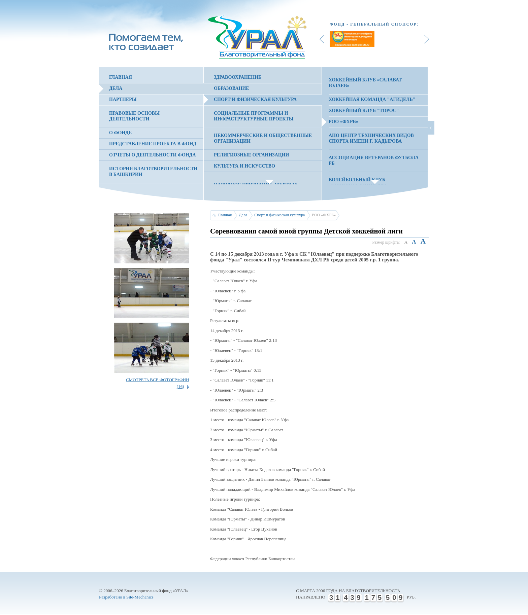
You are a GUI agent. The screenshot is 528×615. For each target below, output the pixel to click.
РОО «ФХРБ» (343, 121)
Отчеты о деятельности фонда (152, 154)
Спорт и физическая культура (255, 99)
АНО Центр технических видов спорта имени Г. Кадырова (371, 138)
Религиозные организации (251, 154)
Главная (120, 77)
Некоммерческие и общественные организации (263, 138)
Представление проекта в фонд (152, 143)
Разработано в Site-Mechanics (126, 597)
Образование (231, 88)
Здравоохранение (237, 77)
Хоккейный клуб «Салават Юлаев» (365, 82)
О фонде (120, 132)
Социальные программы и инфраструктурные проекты (254, 116)
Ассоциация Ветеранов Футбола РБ (374, 160)
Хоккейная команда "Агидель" (372, 99)
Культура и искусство (244, 166)
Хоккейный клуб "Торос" (364, 110)
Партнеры (123, 99)
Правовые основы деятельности (134, 116)
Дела (115, 88)
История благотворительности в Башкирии (153, 171)
